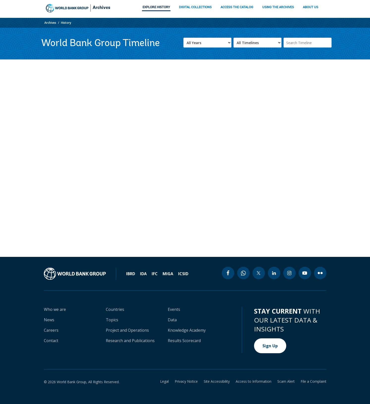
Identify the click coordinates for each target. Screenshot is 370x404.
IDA (143, 273)
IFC (155, 273)
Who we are (55, 309)
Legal (164, 381)
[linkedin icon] (274, 273)
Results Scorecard (184, 340)
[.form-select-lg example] (207, 43)
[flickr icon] (320, 273)
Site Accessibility (217, 381)
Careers (51, 330)
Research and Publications (130, 340)
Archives (101, 8)
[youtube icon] (305, 273)
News (49, 320)
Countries (115, 309)
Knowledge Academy (187, 330)
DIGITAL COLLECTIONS (195, 7)
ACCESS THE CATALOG (237, 7)
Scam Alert (286, 381)
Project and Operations (127, 330)
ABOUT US (310, 7)
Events (174, 309)
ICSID (183, 273)
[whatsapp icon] (243, 273)
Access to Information (253, 381)
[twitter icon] (259, 273)
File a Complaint (313, 381)
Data (172, 320)
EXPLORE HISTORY (156, 7)
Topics (112, 320)
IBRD (130, 273)
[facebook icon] (228, 273)
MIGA (168, 273)
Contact (51, 340)
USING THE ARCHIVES (278, 7)
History (66, 23)
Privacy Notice (186, 381)
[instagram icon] (289, 273)
